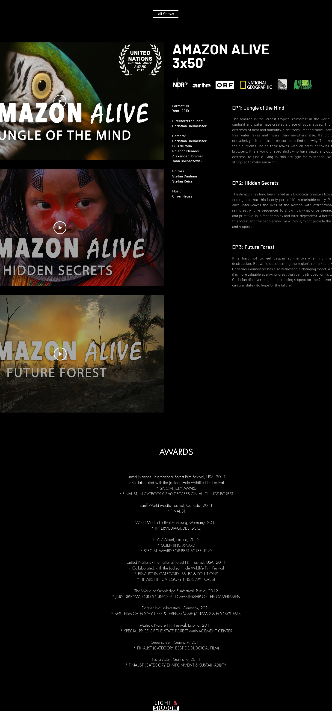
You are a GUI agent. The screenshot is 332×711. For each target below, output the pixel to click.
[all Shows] (165, 14)
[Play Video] (59, 101)
